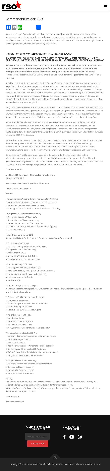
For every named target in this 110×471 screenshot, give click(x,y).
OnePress (70, 464)
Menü (105, 5)
